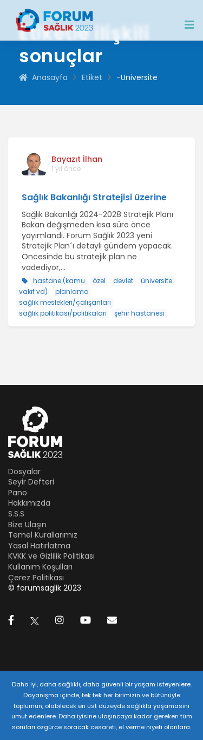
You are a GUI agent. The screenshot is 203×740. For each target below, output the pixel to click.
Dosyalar (24, 471)
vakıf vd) (33, 291)
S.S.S (16, 513)
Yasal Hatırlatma (39, 545)
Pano (17, 492)
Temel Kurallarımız (42, 534)
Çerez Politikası (36, 577)
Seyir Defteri (31, 481)
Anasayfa (43, 78)
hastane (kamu (59, 280)
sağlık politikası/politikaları (63, 313)
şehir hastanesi (139, 313)
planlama (72, 291)
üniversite (156, 280)
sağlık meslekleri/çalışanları (65, 302)
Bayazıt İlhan (76, 159)
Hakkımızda (29, 502)
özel (99, 280)
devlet (123, 280)
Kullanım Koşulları (40, 566)
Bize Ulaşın (27, 524)
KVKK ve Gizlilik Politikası (51, 556)
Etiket (92, 78)
